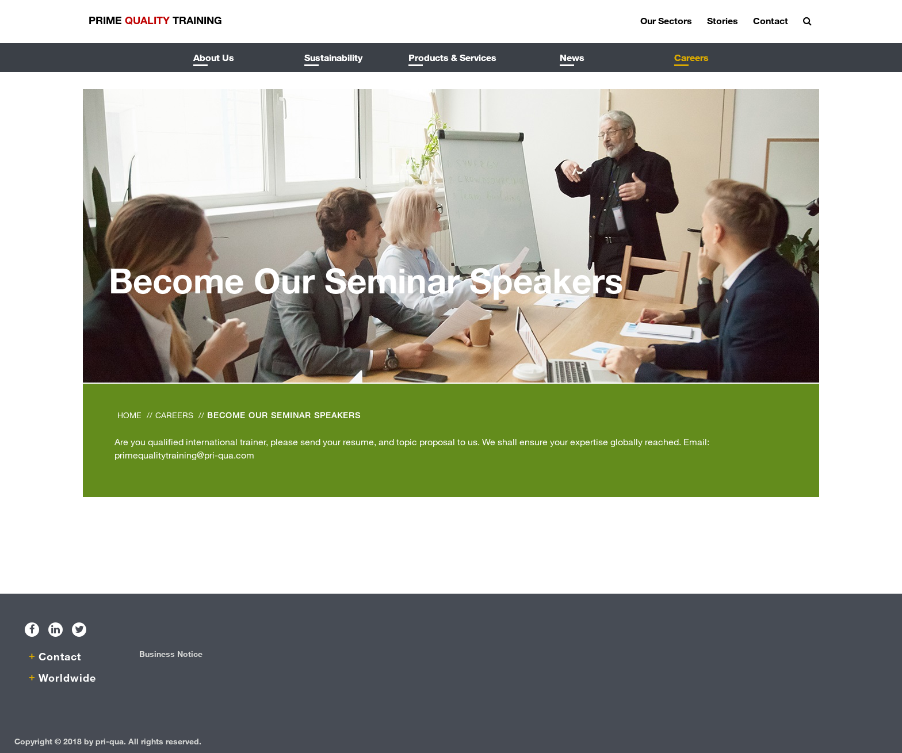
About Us (213, 57)
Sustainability (333, 57)
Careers (691, 57)
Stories (722, 20)
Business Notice (170, 654)
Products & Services (452, 57)
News (572, 57)
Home (129, 415)
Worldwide (67, 677)
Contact (770, 20)
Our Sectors (666, 20)
